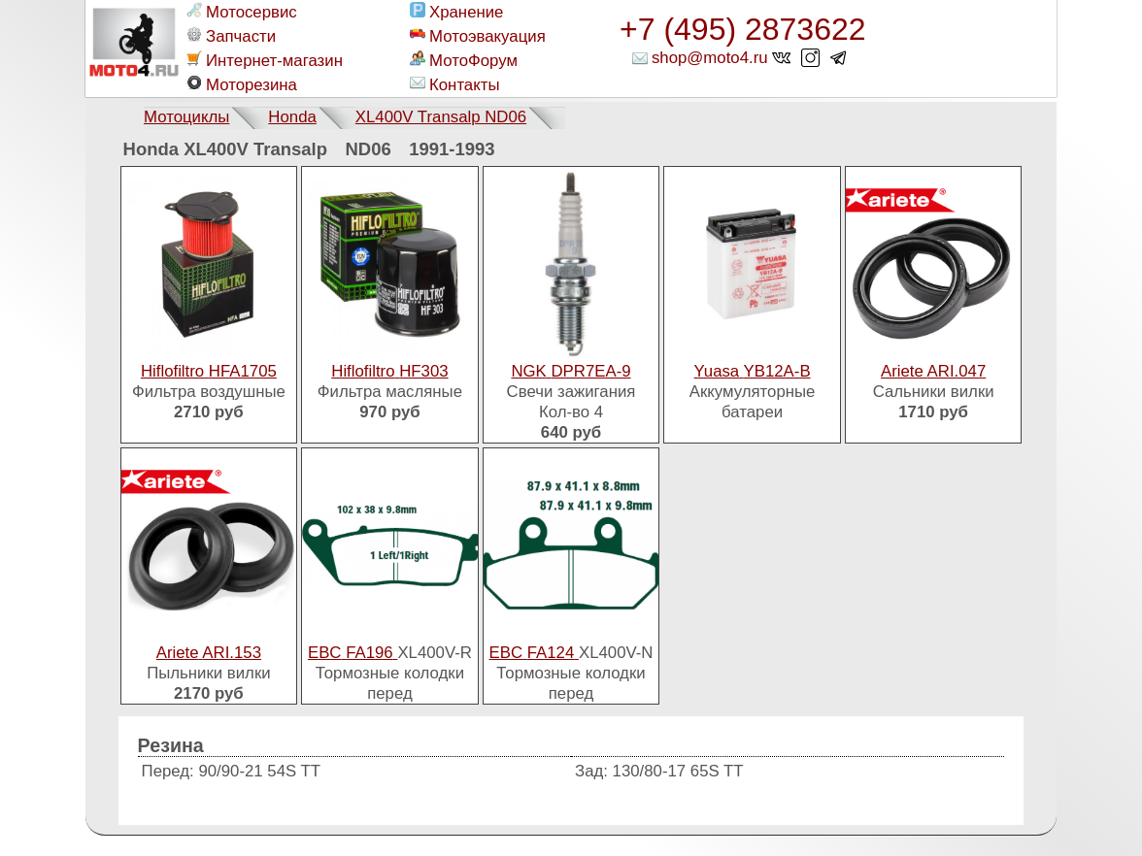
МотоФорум (464, 60)
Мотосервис (241, 11)
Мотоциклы (186, 117)
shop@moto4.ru (710, 58)
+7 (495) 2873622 (743, 29)
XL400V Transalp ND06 (440, 117)
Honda (292, 117)
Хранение (456, 11)
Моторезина (241, 84)
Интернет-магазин (264, 60)
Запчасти (231, 36)
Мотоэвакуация (478, 36)
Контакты (454, 84)
